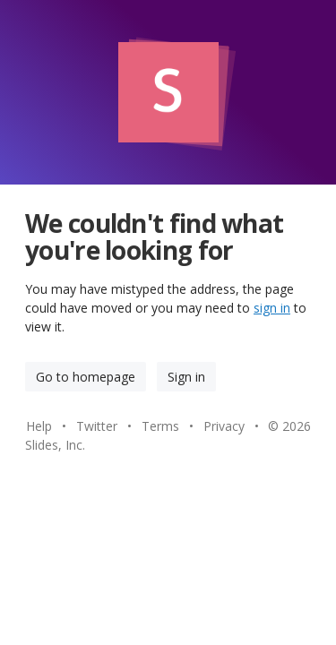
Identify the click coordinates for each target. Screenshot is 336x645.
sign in (272, 307)
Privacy (224, 425)
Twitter (96, 425)
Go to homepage (85, 376)
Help (39, 425)
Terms (160, 425)
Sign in (186, 376)
